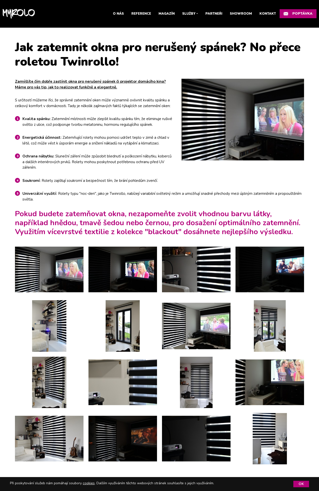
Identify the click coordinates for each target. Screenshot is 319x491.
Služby (189, 13)
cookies (89, 483)
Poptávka (298, 13)
